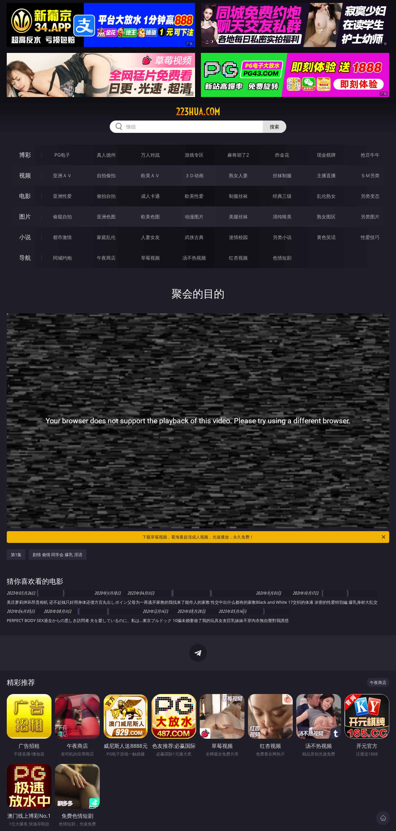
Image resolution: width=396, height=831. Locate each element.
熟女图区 (326, 216)
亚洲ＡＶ (62, 175)
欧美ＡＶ (150, 175)
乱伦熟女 (326, 196)
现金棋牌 (326, 155)
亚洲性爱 (62, 196)
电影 (25, 196)
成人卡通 (150, 196)
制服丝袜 (238, 196)
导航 (25, 258)
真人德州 (106, 155)
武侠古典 (194, 237)
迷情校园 (238, 237)
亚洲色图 (106, 216)
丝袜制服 (282, 175)
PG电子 (62, 155)
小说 (25, 237)
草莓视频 (150, 258)
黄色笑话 (326, 237)
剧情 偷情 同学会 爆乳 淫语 (57, 554)
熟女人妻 (238, 175)
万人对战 (150, 155)
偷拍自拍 (106, 196)
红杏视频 (238, 258)
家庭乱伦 (106, 237)
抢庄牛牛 (370, 155)
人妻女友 (150, 237)
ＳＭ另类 (370, 175)
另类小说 (282, 237)
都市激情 (62, 237)
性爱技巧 (370, 237)
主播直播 (326, 175)
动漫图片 (194, 216)
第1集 (16, 554)
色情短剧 (282, 258)
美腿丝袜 (238, 216)
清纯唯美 (282, 216)
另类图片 (370, 216)
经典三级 (282, 196)
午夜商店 (106, 258)
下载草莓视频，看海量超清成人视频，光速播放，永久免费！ (264, 537)
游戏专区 (194, 155)
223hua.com (198, 112)
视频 (25, 175)
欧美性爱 (194, 196)
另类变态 (370, 196)
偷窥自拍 (62, 216)
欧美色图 (150, 216)
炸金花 (282, 155)
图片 (25, 216)
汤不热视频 (194, 258)
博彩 (25, 155)
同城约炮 (62, 258)
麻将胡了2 (238, 155)
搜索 (274, 126)
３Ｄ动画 (194, 175)
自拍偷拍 (106, 175)
